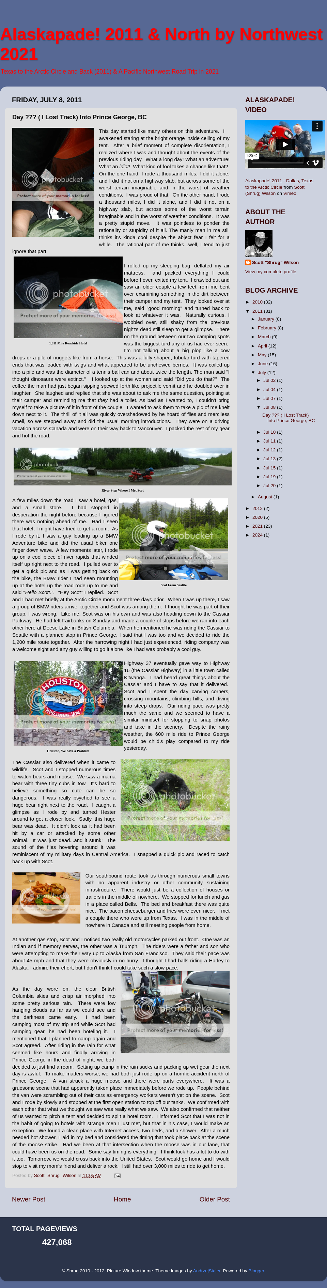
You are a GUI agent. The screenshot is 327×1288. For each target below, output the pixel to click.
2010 (258, 302)
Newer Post (28, 1199)
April (263, 345)
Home (122, 1199)
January (267, 319)
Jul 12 (270, 449)
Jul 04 (270, 389)
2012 (258, 508)
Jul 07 (270, 398)
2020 (258, 517)
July (262, 372)
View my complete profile (270, 271)
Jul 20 (270, 485)
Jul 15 (270, 467)
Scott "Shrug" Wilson (275, 262)
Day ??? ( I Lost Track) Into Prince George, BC (288, 418)
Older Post (215, 1199)
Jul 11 (270, 441)
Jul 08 (270, 407)
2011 (258, 311)
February (268, 327)
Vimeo (289, 193)
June (263, 363)
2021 (258, 526)
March (265, 336)
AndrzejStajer (206, 1270)
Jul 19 (270, 476)
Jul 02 (270, 380)
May (263, 354)
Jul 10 (270, 432)
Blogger (256, 1270)
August (266, 496)
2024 (258, 535)
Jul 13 (270, 458)
